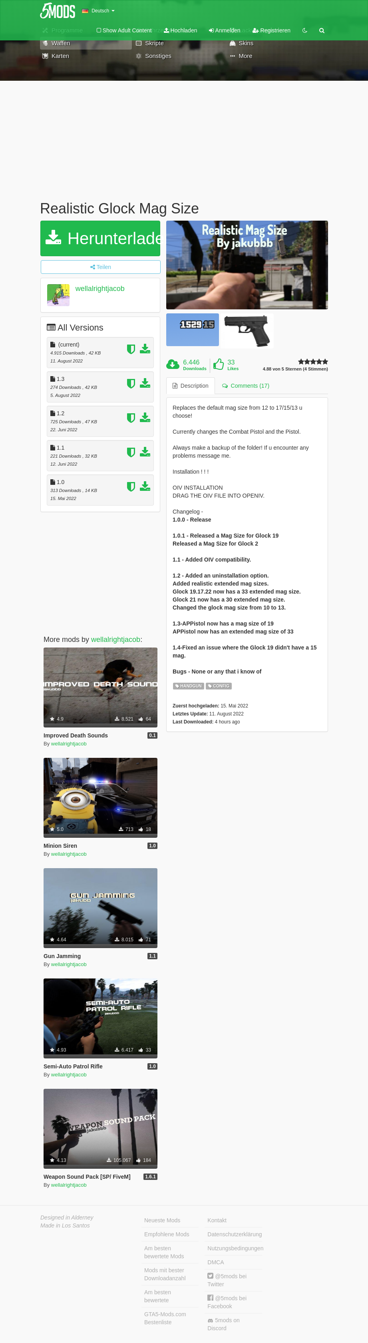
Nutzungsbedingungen (234, 1248)
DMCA (215, 1262)
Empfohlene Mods (166, 1234)
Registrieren (271, 30)
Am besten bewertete (157, 1296)
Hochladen (180, 30)
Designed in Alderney (66, 1217)
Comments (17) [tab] (245, 386)
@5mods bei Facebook (227, 1302)
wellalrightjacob (100, 289)
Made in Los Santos (65, 1225)
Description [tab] (191, 386)
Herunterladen (103, 238)
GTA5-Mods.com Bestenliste (165, 1318)
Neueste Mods (162, 1220)
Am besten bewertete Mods (164, 1252)
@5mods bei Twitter (227, 1280)
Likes (233, 368)
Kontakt (216, 1220)
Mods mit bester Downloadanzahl (165, 1274)
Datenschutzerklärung (234, 1234)
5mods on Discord (223, 1324)
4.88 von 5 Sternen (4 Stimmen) (295, 369)
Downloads (195, 368)
